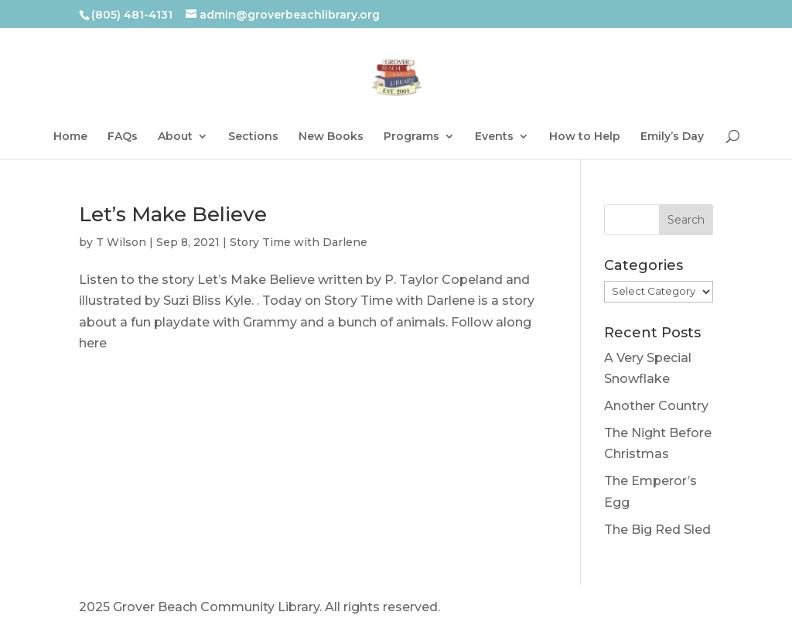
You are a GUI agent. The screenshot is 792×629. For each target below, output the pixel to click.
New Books (331, 137)
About (175, 137)
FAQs (123, 137)
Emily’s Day (672, 137)
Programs (411, 137)
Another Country (656, 405)
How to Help (584, 137)
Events (494, 137)
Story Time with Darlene (298, 242)
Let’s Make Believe (173, 214)
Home (70, 137)
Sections (253, 137)
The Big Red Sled (657, 529)
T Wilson (121, 242)
